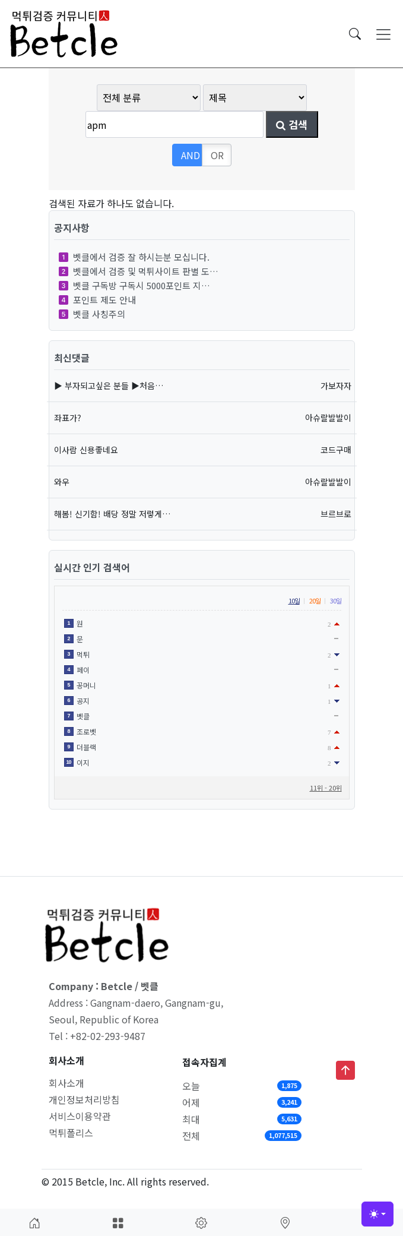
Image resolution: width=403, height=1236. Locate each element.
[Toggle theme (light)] (377, 1214)
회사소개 (66, 1083)
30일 (335, 600)
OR (217, 155)
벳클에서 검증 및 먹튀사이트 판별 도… (138, 271)
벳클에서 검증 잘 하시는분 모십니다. (134, 257)
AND (190, 155)
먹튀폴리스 (71, 1133)
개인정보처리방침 (84, 1099)
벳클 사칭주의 (92, 314)
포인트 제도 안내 (97, 299)
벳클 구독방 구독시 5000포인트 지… (134, 285)
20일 (315, 600)
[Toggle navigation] (383, 34)
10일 (294, 600)
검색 (291, 124)
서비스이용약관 (80, 1116)
